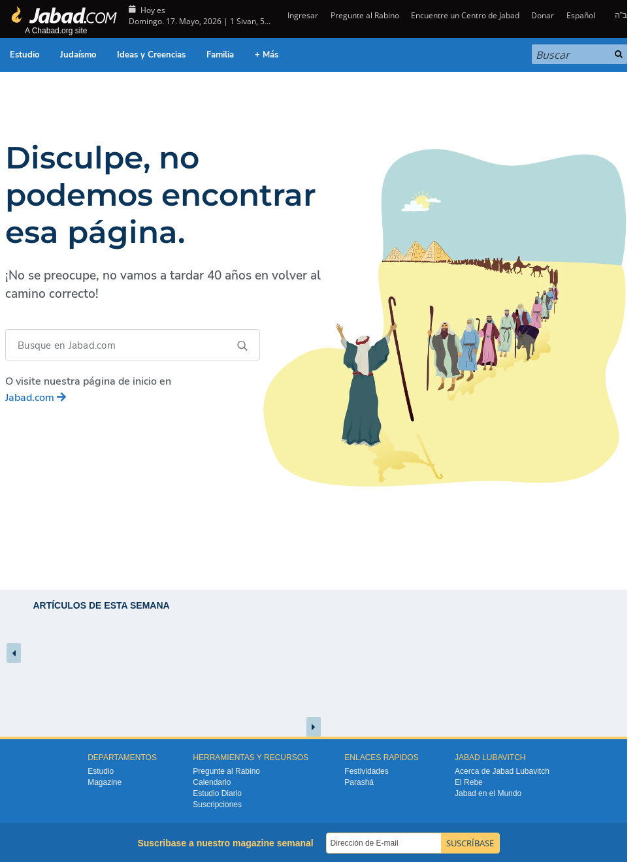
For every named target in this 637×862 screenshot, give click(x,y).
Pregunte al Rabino (365, 15)
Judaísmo (78, 55)
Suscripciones (217, 804)
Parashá (359, 782)
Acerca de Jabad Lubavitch (502, 771)
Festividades (366, 771)
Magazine (105, 782)
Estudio (24, 55)
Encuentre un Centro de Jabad (465, 15)
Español (580, 15)
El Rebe (469, 782)
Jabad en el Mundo (488, 793)
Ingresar (302, 15)
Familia (220, 55)
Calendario (212, 782)
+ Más (266, 55)
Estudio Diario (217, 793)
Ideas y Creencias (151, 55)
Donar (542, 15)
